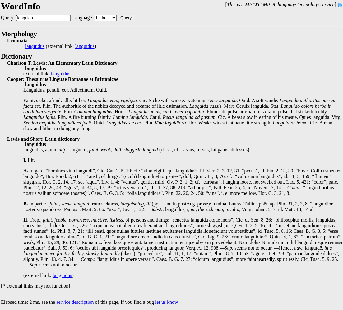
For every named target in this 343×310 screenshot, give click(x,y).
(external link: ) (60, 46)
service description (75, 302)
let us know (166, 302)
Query (126, 18)
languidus (34, 46)
